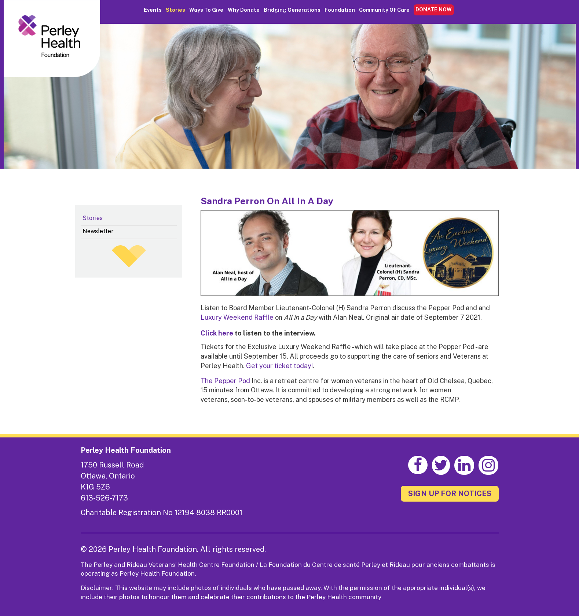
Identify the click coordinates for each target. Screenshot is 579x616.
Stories (175, 10)
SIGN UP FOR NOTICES (449, 493)
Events (153, 10)
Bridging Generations (292, 10)
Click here (217, 333)
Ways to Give (206, 10)
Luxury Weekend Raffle (237, 317)
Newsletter (98, 231)
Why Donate (244, 10)
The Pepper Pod (225, 381)
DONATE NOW (433, 9)
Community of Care (384, 10)
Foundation (340, 10)
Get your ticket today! (279, 366)
